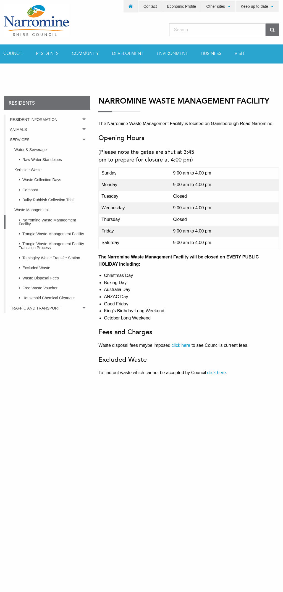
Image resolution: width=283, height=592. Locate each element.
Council (13, 54)
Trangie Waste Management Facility (53, 234)
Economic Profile (181, 6)
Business (211, 54)
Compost (30, 190)
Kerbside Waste (27, 170)
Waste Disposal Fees (40, 278)
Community (85, 54)
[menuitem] (131, 6)
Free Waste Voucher (39, 288)
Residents (47, 54)
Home (9, 73)
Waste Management (31, 210)
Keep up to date (254, 6)
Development (127, 54)
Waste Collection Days (41, 180)
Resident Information (33, 119)
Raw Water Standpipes (42, 159)
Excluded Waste (36, 268)
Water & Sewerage (30, 149)
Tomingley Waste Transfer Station (51, 258)
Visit (240, 54)
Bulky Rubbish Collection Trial (48, 200)
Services (20, 140)
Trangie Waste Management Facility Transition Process (51, 246)
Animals (18, 129)
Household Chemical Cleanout (48, 298)
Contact (150, 6)
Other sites (215, 6)
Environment (172, 54)
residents (39, 73)
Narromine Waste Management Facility (47, 222)
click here (181, 345)
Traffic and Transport (35, 308)
